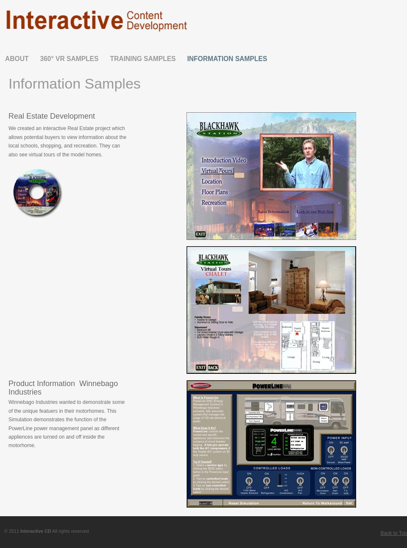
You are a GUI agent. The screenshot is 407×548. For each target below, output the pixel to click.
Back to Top (394, 533)
